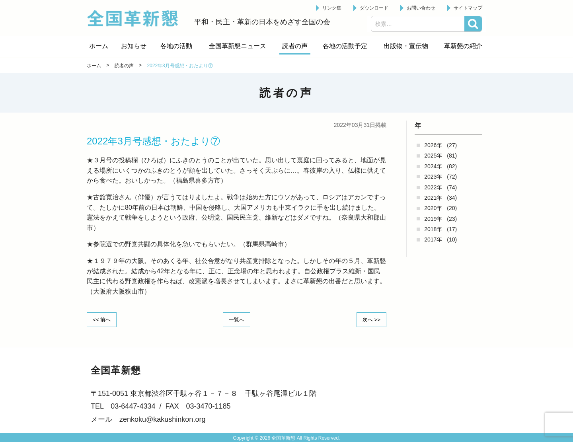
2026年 (433, 145)
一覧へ (236, 319)
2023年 (433, 176)
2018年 (433, 229)
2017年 (433, 239)
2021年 (433, 198)
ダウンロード (374, 8)
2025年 (433, 155)
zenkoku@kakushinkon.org (162, 419)
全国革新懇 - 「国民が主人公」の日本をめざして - (136, 18)
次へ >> (370, 319)
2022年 (433, 187)
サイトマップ (468, 8)
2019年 (433, 219)
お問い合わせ (421, 8)
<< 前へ (103, 319)
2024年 (433, 166)
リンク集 (331, 8)
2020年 (433, 208)
